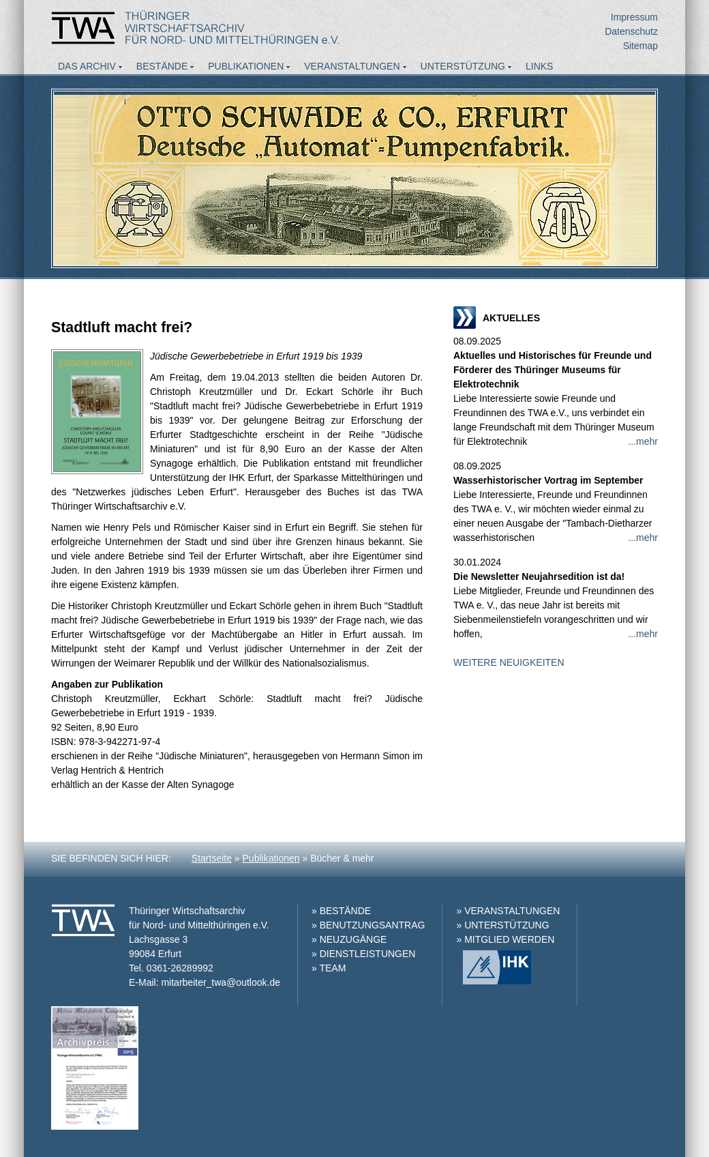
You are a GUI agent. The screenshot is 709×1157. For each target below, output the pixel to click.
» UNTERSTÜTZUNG (502, 925)
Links (539, 66)
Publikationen (246, 66)
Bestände (161, 66)
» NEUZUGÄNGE (349, 939)
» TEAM (329, 968)
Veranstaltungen (351, 66)
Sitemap (640, 45)
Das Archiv (87, 66)
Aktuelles (85, 84)
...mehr (643, 441)
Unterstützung (463, 66)
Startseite (212, 858)
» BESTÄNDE (341, 910)
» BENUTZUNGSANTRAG (368, 925)
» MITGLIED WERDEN (505, 939)
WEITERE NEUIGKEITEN (508, 662)
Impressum (634, 17)
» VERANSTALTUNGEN (508, 910)
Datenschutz (631, 31)
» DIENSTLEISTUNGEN (363, 953)
